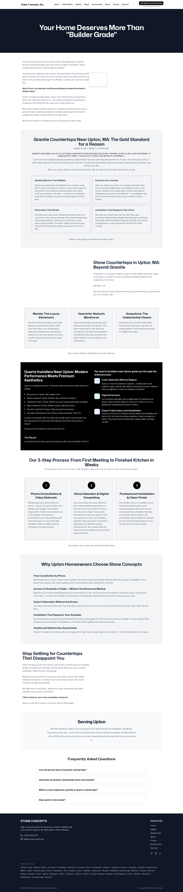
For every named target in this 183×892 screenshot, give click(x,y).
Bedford (24, 874)
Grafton (86, 874)
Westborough (124, 871)
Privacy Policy (143, 888)
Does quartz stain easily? (52, 801)
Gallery (79, 5)
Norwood (48, 877)
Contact (125, 5)
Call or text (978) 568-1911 (151, 8)
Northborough (39, 871)
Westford (135, 871)
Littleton (45, 874)
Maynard (101, 874)
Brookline (52, 867)
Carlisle (31, 874)
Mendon (110, 874)
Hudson (124, 867)
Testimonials (155, 833)
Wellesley (114, 871)
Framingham (97, 867)
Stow (66, 871)
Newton (62, 874)
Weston (143, 871)
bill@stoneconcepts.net (34, 839)
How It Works (67, 5)
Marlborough (152, 867)
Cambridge (61, 867)
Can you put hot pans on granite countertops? (63, 771)
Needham (54, 874)
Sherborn (70, 874)
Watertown (96, 871)
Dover (88, 867)
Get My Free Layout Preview (151, 4)
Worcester (146, 874)
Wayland (105, 871)
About (107, 5)
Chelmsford (71, 867)
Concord (81, 867)
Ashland (24, 867)
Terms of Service (156, 888)
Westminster (26, 877)
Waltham (87, 871)
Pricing (116, 5)
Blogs (86, 5)
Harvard (94, 874)
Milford (23, 871)
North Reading (120, 874)
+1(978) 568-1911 (31, 835)
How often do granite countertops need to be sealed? (67, 781)
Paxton (49, 871)
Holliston (106, 867)
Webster (137, 874)
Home (56, 5)
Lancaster (132, 867)
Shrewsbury (57, 871)
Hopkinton (115, 867)
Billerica (37, 867)
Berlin (30, 867)
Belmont (151, 871)
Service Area (97, 5)
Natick (29, 871)
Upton (79, 871)
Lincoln (38, 874)
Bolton (44, 867)
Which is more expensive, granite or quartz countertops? (68, 791)
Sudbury (72, 871)
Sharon (130, 874)
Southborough (37, 877)
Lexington (141, 867)
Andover (78, 874)
